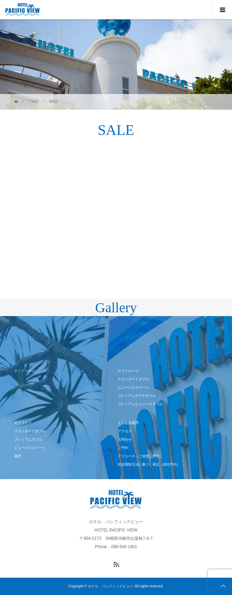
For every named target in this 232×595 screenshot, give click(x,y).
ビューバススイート (133, 387)
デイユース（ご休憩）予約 (138, 456)
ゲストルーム (128, 371)
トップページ (24, 371)
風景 (17, 456)
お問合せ (125, 439)
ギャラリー (23, 423)
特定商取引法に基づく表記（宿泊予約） (149, 464)
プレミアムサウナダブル (137, 396)
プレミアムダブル (28, 439)
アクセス (125, 431)
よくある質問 (128, 423)
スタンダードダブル (133, 379)
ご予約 (123, 448)
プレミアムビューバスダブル (140, 404)
